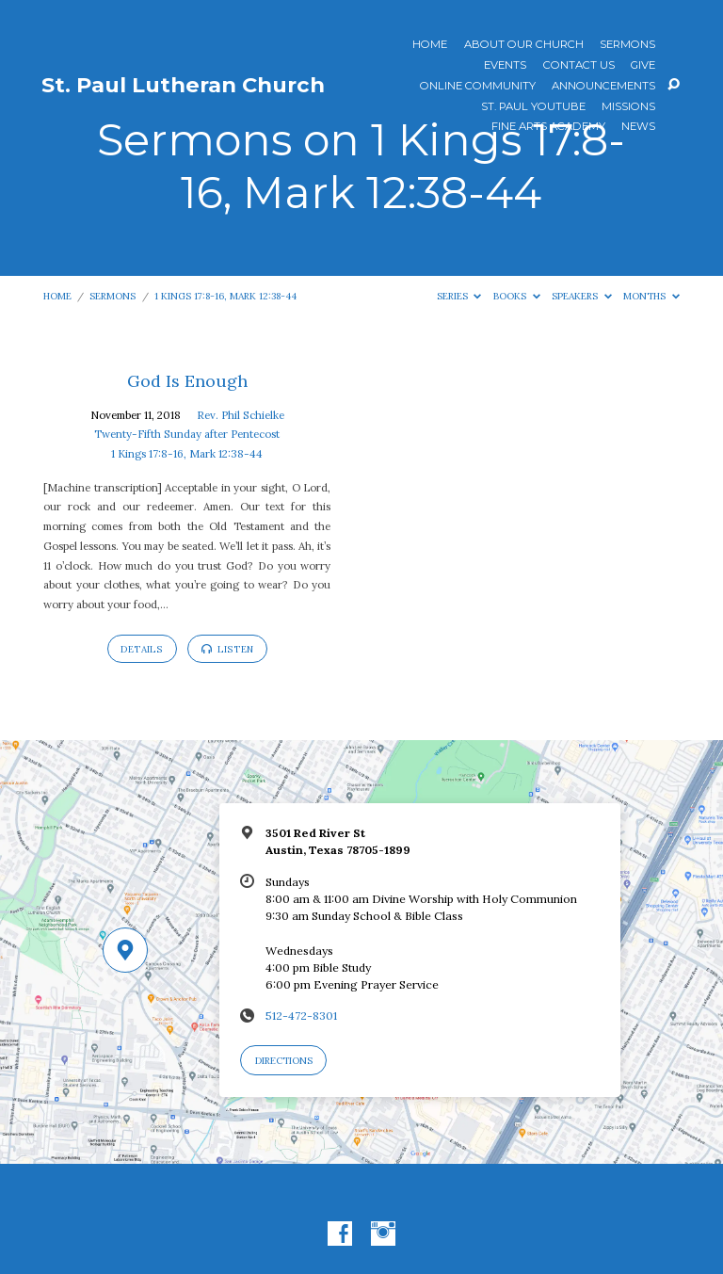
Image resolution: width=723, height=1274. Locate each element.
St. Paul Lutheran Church (183, 85)
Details (141, 649)
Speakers (582, 296)
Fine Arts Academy (548, 127)
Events (505, 66)
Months (651, 296)
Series (459, 296)
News (638, 127)
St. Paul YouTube (533, 107)
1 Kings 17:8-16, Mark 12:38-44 (225, 296)
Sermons (627, 45)
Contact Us (579, 66)
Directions (284, 1061)
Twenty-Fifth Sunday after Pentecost (187, 434)
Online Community (478, 86)
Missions (628, 107)
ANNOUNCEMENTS (603, 86)
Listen (227, 649)
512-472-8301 (301, 1015)
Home (429, 45)
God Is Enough (187, 381)
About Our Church (524, 45)
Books (516, 296)
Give (643, 66)
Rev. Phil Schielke (240, 415)
